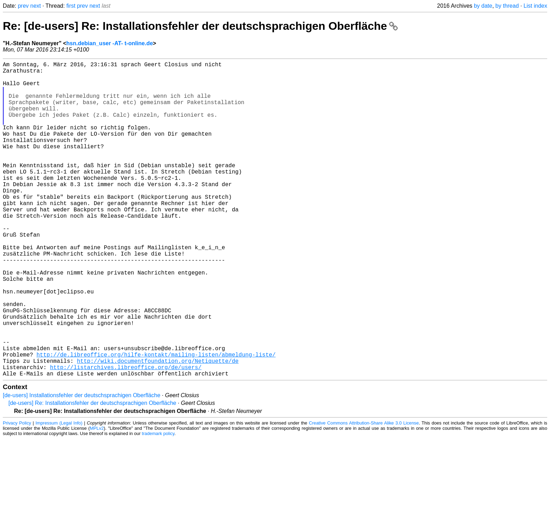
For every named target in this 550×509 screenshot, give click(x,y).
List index (535, 6)
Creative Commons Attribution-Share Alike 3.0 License (364, 493)
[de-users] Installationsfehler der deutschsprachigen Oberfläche (81, 465)
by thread (507, 6)
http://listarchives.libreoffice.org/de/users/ (125, 436)
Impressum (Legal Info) (58, 493)
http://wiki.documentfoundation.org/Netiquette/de (158, 428)
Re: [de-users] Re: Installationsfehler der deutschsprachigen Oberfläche (200, 26)
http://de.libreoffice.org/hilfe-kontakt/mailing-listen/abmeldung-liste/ (156, 420)
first (70, 6)
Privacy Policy (17, 493)
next (35, 6)
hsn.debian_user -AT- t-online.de (109, 43)
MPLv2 (97, 498)
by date (483, 6)
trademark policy (158, 503)
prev (23, 6)
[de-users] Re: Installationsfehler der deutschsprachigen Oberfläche (92, 473)
